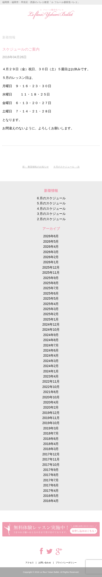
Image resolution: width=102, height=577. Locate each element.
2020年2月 (51, 407)
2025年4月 (51, 304)
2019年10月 (51, 423)
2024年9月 (51, 335)
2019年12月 (51, 413)
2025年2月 (51, 314)
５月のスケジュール (51, 203)
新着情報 (8, 37)
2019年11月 (51, 418)
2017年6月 (51, 485)
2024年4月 (51, 355)
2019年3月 (51, 428)
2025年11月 (51, 272)
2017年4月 (51, 490)
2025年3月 (51, 309)
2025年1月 (51, 319)
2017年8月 (51, 475)
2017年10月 (51, 464)
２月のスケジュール (51, 219)
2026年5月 (51, 241)
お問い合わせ (44, 562)
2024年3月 (51, 361)
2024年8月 (51, 340)
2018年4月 (51, 444)
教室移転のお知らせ (38, 166)
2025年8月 (51, 283)
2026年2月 (51, 257)
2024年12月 (51, 324)
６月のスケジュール (63, 166)
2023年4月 (51, 376)
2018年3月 (51, 449)
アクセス (29, 562)
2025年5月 (51, 298)
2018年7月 (51, 433)
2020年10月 (51, 397)
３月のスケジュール (51, 214)
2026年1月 (51, 262)
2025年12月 (51, 267)
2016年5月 (51, 496)
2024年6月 (51, 350)
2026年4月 (51, 246)
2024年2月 (51, 366)
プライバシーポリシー (66, 562)
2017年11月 (51, 459)
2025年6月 (51, 293)
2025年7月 (51, 288)
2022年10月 (51, 387)
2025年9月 (51, 278)
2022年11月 (51, 381)
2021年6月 (51, 392)
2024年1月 (51, 371)
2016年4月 (51, 501)
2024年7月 (51, 345)
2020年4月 (51, 402)
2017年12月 (51, 454)
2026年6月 (51, 236)
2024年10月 (51, 329)
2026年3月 (51, 252)
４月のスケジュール (51, 208)
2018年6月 (51, 439)
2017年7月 (51, 480)
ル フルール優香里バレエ (51, 14)
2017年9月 (51, 470)
